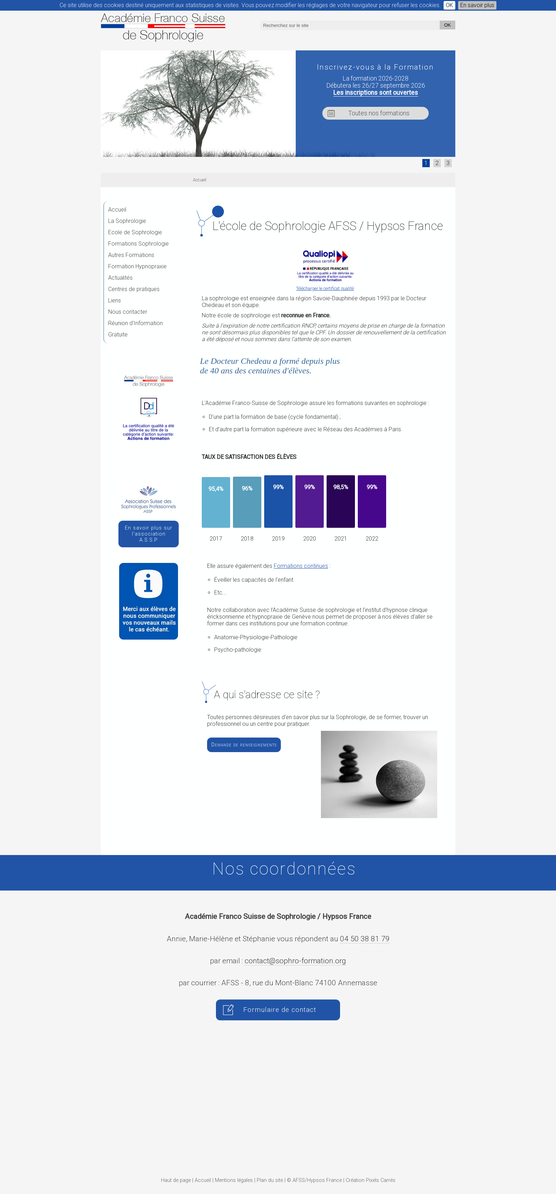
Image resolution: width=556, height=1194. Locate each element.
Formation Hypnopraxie (137, 266)
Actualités (120, 277)
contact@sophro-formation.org (295, 961)
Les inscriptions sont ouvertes (375, 92)
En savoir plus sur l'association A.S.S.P (148, 534)
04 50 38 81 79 (365, 939)
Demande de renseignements (244, 745)
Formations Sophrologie (138, 243)
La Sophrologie (127, 221)
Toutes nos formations (379, 113)
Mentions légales (234, 1180)
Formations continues (301, 566)
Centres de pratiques (134, 289)
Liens (114, 300)
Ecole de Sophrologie (135, 232)
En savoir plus (477, 5)
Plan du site (270, 1180)
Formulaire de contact (279, 1010)
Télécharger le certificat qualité (325, 288)
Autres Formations (131, 255)
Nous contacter (127, 311)
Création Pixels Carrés (370, 1180)
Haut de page (176, 1180)
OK (449, 5)
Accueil (117, 209)
